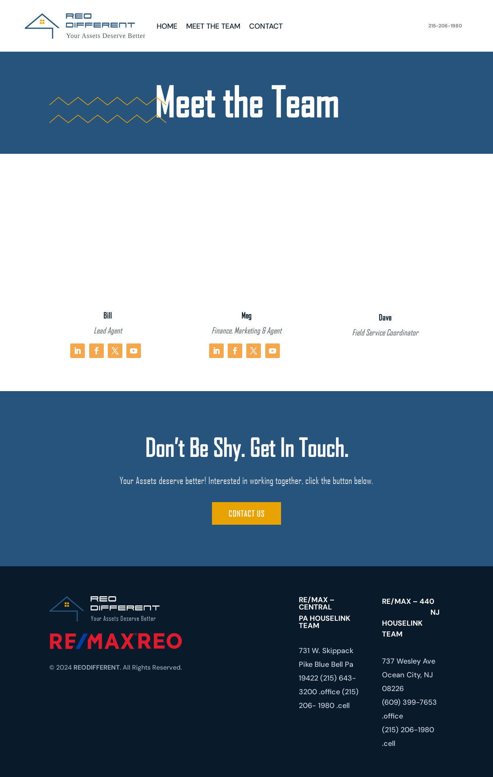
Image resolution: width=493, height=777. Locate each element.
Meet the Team (213, 27)
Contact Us (246, 513)
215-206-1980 (445, 26)
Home (167, 27)
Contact (266, 27)
